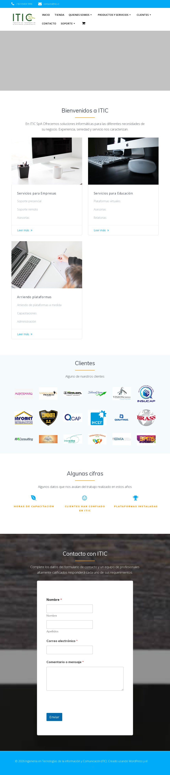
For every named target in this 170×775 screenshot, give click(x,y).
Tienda (59, 15)
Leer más (23, 230)
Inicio (46, 15)
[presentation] (76, 710)
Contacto (49, 23)
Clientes (143, 15)
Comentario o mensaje (65, 662)
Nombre (51, 615)
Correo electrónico (62, 641)
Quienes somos (79, 15)
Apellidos (52, 631)
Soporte (67, 23)
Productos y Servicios (113, 15)
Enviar (54, 717)
